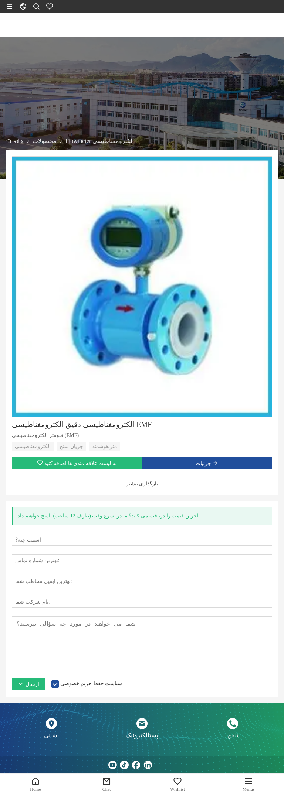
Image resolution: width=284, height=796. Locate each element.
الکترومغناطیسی (33, 446)
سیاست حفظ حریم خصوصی (91, 683)
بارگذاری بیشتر (142, 483)
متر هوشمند (105, 446)
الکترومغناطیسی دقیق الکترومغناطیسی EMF (82, 424)
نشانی (51, 735)
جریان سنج (71, 446)
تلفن (232, 735)
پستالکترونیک (142, 735)
